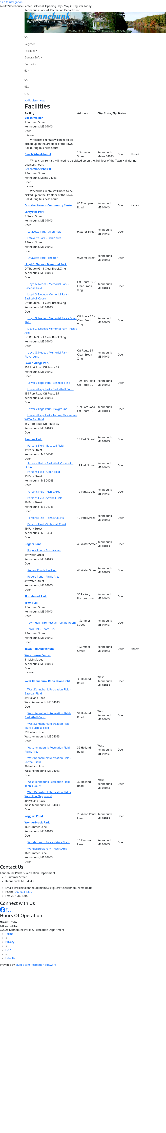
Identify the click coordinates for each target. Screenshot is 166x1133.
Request (30, 135)
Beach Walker (34, 118)
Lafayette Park (34, 212)
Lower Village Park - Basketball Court (50, 389)
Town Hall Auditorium (39, 649)
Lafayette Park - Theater (43, 258)
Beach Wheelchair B (38, 169)
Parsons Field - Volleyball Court (46, 524)
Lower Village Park (37, 363)
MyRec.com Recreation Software (35, 965)
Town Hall (31, 603)
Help (8, 950)
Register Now (36, 100)
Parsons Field (33, 439)
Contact (29, 64)
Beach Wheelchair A (38, 154)
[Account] (33, 71)
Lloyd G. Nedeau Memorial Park (46, 264)
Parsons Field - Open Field (43, 472)
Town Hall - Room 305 (41, 629)
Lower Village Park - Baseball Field (49, 383)
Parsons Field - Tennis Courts (46, 518)
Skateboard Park (36, 596)
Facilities (30, 51)
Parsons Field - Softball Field (45, 498)
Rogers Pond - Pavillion (42, 570)
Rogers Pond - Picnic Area (43, 576)
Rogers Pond (33, 544)
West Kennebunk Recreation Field (47, 681)
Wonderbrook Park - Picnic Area (47, 849)
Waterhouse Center (38, 655)
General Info (32, 57)
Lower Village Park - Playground (48, 409)
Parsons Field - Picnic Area (44, 491)
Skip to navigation (11, 2)
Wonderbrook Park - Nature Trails (49, 842)
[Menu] (27, 93)
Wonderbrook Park (37, 822)
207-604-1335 (23, 892)
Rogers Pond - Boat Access (44, 550)
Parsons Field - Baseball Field (45, 445)
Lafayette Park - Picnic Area (44, 238)
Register (30, 44)
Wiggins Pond (34, 816)
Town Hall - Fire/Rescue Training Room (52, 622)
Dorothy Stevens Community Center (49, 205)
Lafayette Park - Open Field (44, 231)
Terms (9, 934)
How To (10, 958)
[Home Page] (33, 37)
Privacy (9, 942)
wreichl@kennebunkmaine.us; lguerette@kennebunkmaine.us (53, 888)
